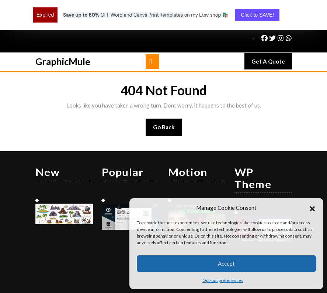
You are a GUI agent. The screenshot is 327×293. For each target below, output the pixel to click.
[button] (312, 207)
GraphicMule (62, 34)
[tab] (152, 34)
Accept (226, 263)
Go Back (167, 102)
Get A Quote (271, 36)
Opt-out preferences (222, 280)
